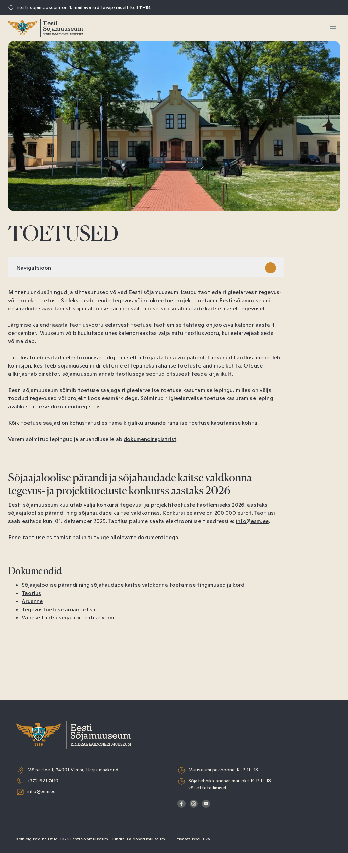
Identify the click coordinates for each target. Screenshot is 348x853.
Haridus (30, 84)
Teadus (29, 115)
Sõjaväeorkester (42, 146)
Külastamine (36, 53)
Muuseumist (37, 131)
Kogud (28, 100)
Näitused (32, 68)
